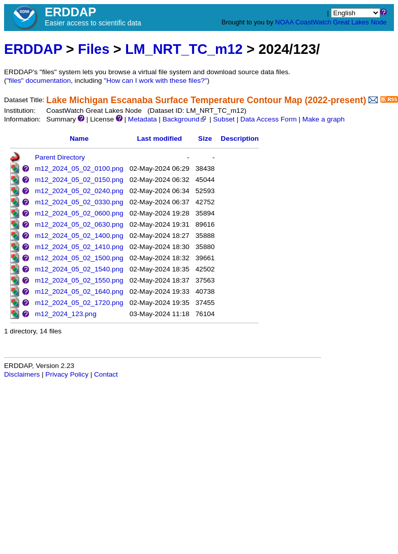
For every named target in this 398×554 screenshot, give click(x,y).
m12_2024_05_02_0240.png (79, 191)
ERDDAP (33, 49)
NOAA (284, 22)
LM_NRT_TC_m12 (183, 49)
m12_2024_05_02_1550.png (79, 280)
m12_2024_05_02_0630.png (79, 224)
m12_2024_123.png (66, 314)
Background (185, 119)
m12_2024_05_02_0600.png (79, 213)
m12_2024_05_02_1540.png (79, 269)
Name (79, 138)
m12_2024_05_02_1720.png (79, 302)
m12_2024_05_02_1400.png (79, 235)
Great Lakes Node (360, 22)
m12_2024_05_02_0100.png (79, 168)
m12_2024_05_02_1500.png (79, 258)
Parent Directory (60, 157)
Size (205, 138)
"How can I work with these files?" (155, 80)
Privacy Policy (66, 374)
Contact (106, 374)
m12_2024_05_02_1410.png (79, 247)
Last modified (159, 138)
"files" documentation (39, 80)
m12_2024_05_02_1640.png (79, 291)
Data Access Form (268, 119)
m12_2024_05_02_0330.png (79, 202)
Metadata (142, 119)
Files (93, 49)
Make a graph (323, 119)
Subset (223, 119)
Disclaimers (22, 374)
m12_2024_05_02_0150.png (79, 179)
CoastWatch (313, 22)
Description (240, 138)
